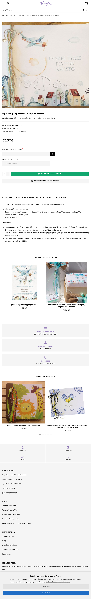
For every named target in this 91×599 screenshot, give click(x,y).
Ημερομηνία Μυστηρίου (12, 149)
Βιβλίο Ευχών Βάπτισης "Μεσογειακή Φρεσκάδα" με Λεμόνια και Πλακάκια (67, 426)
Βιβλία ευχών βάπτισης (21, 15)
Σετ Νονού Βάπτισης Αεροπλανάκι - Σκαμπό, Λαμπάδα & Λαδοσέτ (66, 306)
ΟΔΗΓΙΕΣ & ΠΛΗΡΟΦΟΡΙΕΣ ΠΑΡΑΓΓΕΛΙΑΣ (34, 197)
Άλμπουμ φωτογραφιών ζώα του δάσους (24, 425)
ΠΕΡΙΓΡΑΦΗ (7, 197)
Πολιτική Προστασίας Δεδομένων (58, 582)
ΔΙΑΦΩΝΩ (46, 587)
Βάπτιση (9, 15)
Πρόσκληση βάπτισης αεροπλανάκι (24, 305)
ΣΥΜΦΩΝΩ (46, 593)
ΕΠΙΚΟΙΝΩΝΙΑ (61, 197)
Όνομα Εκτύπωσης (10, 159)
